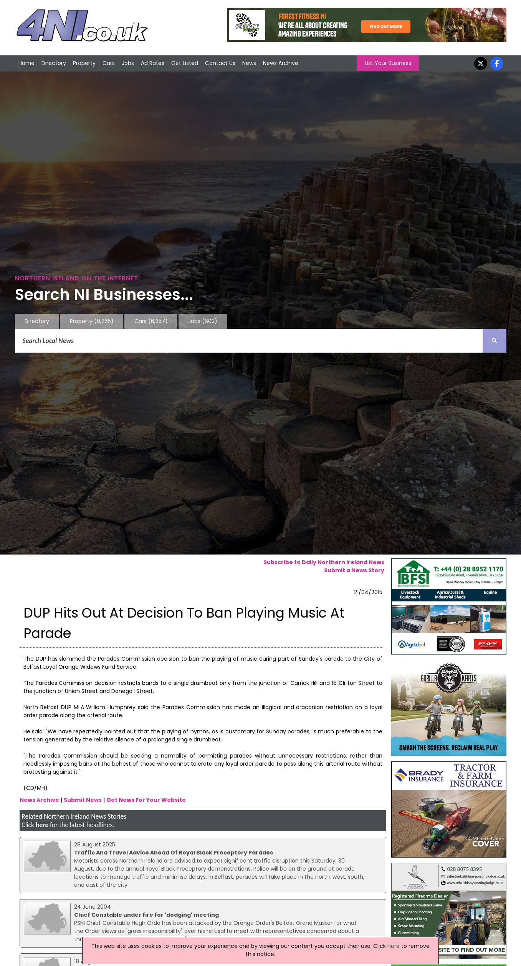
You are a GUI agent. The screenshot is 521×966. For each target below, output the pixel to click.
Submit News (83, 800)
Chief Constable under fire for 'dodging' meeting (146, 915)
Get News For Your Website (146, 800)
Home (26, 63)
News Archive (280, 63)
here (42, 825)
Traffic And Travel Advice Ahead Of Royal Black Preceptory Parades (173, 852)
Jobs (128, 63)
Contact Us (220, 63)
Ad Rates (152, 63)
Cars (109, 63)
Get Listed (184, 63)
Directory (53, 63)
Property (84, 63)
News (249, 63)
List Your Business (388, 63)
